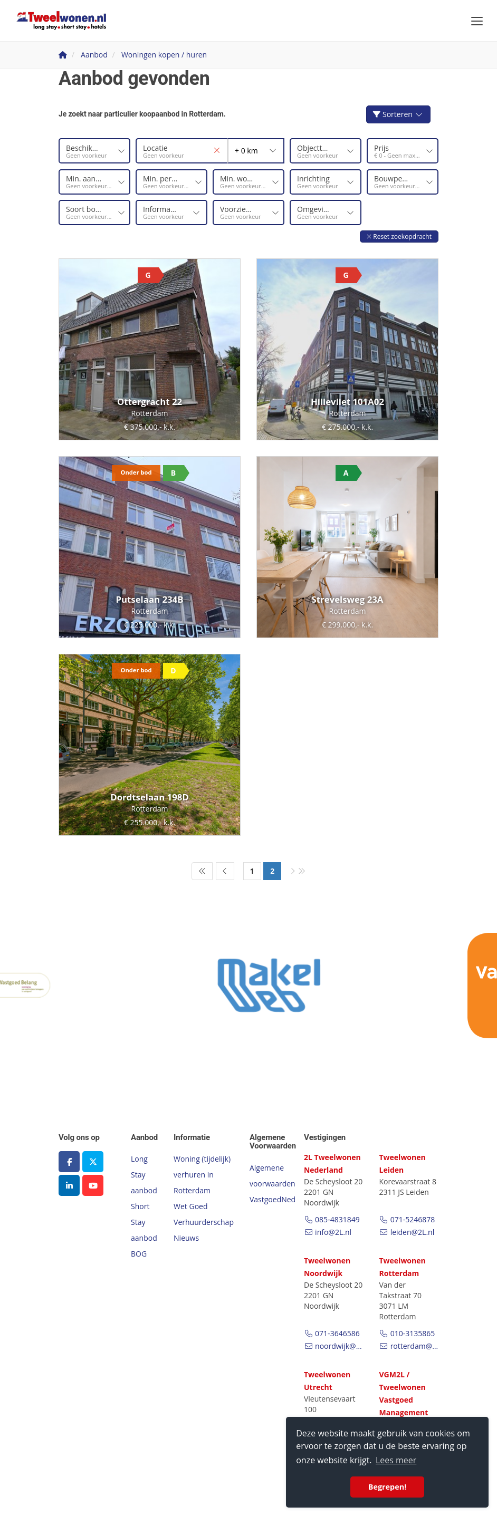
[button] (399, 236)
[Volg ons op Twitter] (92, 1161)
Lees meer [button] (396, 1460)
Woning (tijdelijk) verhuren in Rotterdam (202, 1174)
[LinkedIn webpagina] (69, 1185)
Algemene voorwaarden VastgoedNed (272, 1183)
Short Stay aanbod (144, 1222)
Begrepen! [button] (387, 1487)
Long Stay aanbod (144, 1174)
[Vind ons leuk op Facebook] (69, 1161)
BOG (139, 1254)
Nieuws (186, 1238)
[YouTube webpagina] (92, 1185)
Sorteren (398, 114)
